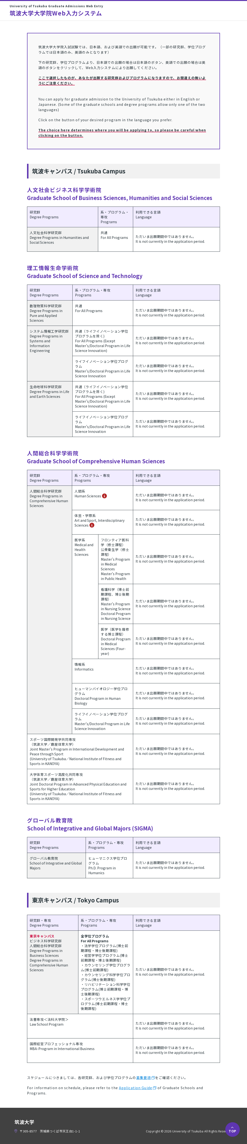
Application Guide (135, 1087)
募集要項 (143, 1077)
